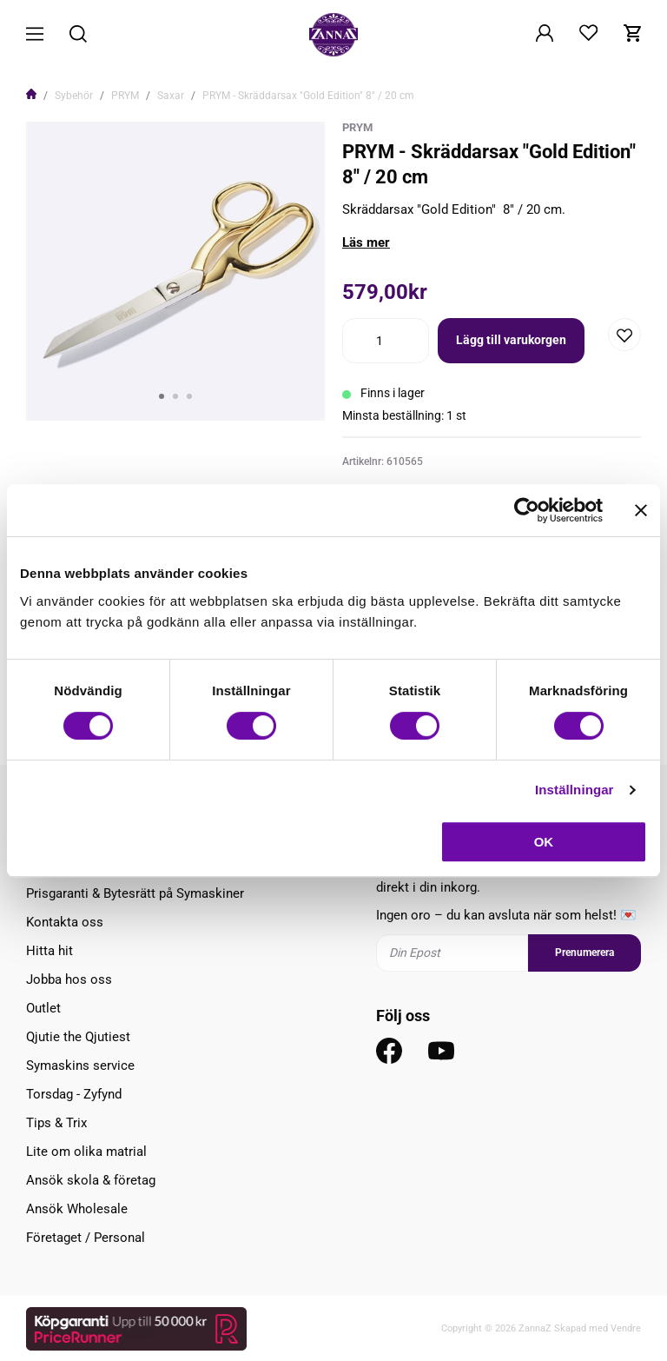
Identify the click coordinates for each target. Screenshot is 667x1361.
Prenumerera (584, 952)
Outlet (43, 1008)
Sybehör (74, 96)
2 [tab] (175, 396)
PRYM (125, 96)
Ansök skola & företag (90, 1180)
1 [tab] (161, 396)
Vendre (626, 1328)
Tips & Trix (56, 1123)
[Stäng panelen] (641, 510)
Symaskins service (80, 1065)
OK (544, 841)
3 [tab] (189, 396)
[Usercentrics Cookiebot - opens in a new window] (527, 510)
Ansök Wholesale (77, 1209)
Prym (357, 127)
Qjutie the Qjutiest (78, 1037)
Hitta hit (49, 951)
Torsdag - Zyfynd (74, 1094)
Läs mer (366, 242)
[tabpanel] (175, 271)
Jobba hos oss (69, 979)
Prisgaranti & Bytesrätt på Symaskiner (135, 893)
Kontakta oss (64, 922)
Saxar (170, 96)
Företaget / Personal (85, 1237)
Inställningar (574, 789)
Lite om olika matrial (86, 1151)
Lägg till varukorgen (511, 340)
